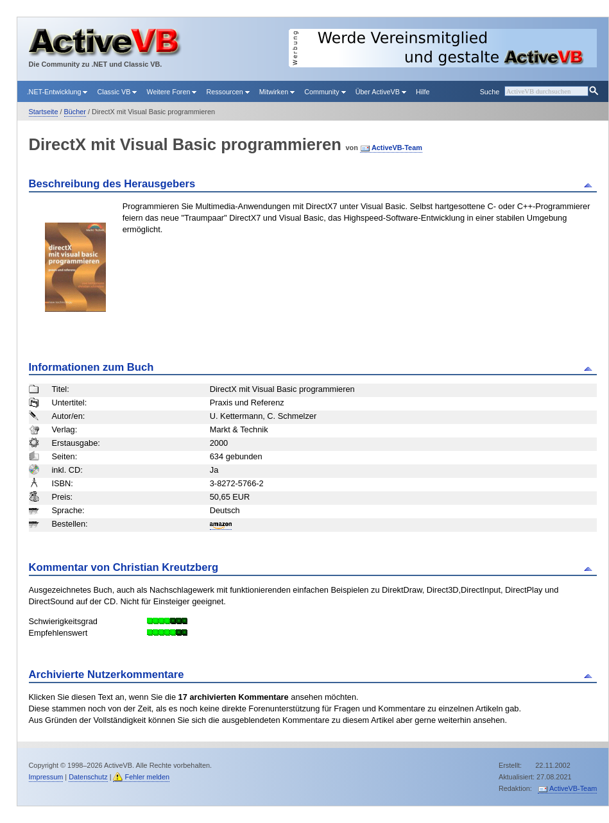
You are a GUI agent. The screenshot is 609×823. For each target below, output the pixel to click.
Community (324, 92)
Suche (489, 92)
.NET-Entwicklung (57, 92)
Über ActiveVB (381, 92)
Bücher (75, 111)
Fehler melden (146, 777)
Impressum (46, 777)
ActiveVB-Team (397, 147)
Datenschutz (88, 777)
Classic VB (117, 92)
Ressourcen (227, 92)
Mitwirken (277, 92)
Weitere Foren (171, 92)
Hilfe (423, 92)
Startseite (43, 111)
